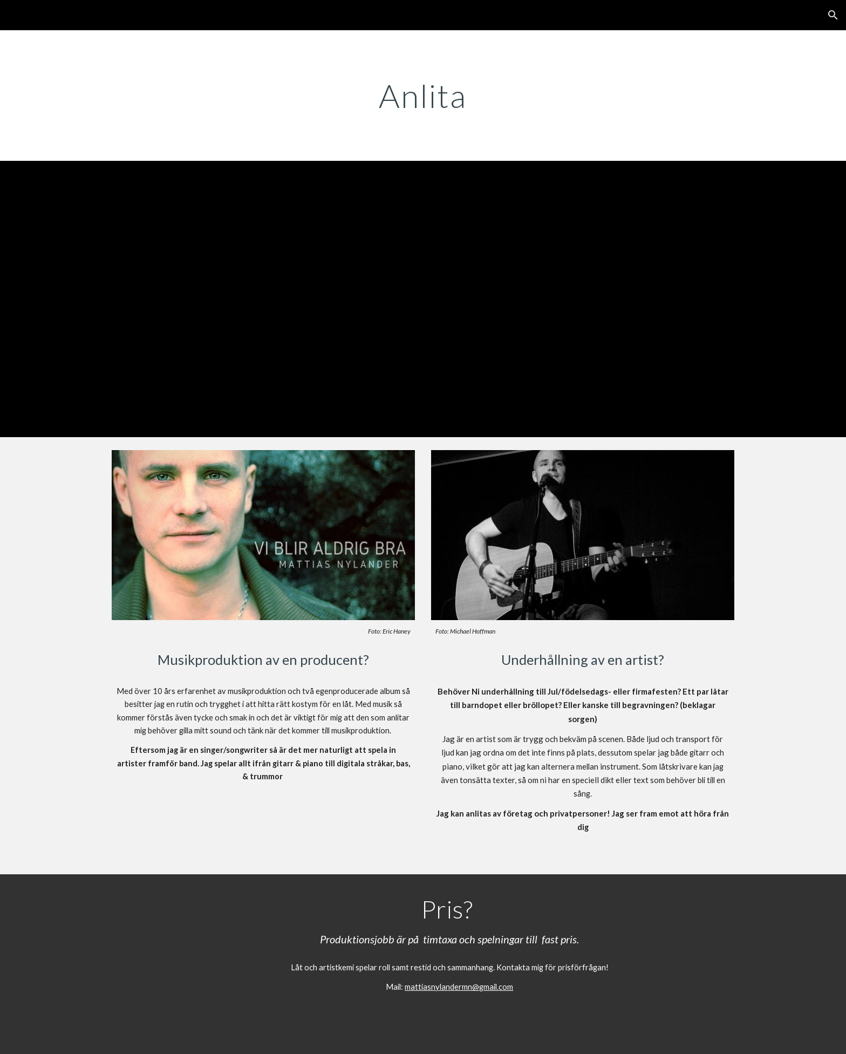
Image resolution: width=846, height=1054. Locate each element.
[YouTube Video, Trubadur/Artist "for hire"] (423, 299)
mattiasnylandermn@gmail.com (459, 986)
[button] (833, 15)
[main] (423, 95)
